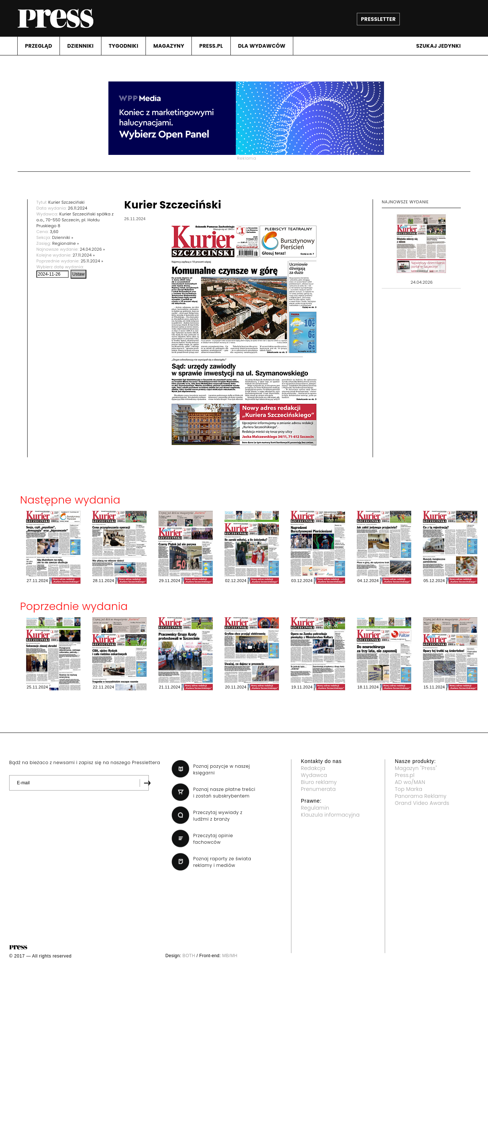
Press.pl (405, 775)
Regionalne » (65, 243)
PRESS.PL (211, 46)
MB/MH (229, 955)
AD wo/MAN (410, 782)
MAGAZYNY (168, 46)
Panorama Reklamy (420, 796)
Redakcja (313, 768)
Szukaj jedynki (438, 46)
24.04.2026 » (92, 249)
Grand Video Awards (422, 803)
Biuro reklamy (319, 782)
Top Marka (408, 789)
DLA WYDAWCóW (262, 46)
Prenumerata (318, 789)
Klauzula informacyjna (330, 814)
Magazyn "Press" (416, 768)
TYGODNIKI (124, 46)
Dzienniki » (62, 237)
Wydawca (314, 775)
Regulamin (315, 807)
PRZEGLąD (38, 46)
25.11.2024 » (92, 261)
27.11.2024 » (84, 255)
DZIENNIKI (80, 46)
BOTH (189, 955)
